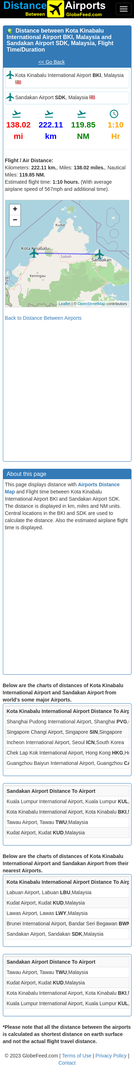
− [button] (15, 220)
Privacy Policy (111, 1056)
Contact (66, 1063)
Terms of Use (77, 1056)
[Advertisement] (67, 389)
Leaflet (64, 304)
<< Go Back (51, 62)
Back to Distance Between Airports (43, 318)
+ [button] (15, 209)
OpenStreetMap (91, 304)
